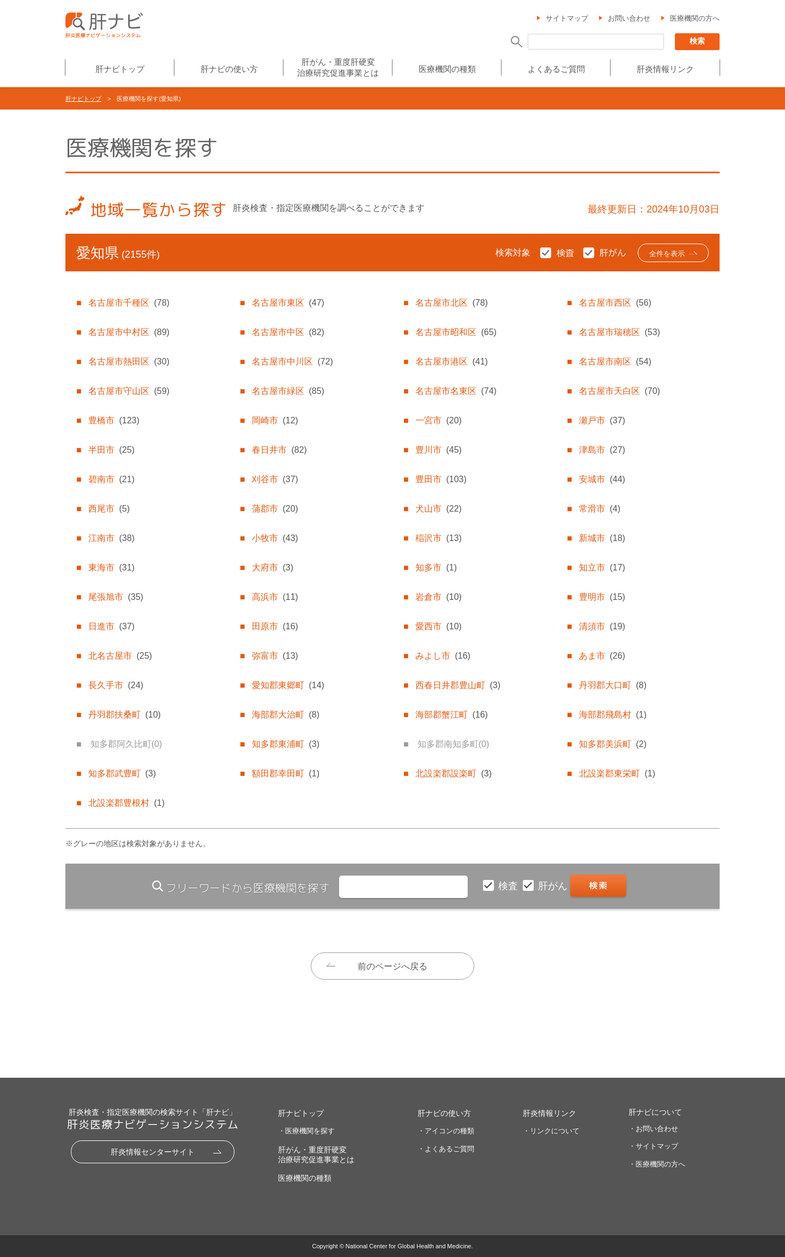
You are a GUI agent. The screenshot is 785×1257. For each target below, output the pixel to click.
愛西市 (438, 626)
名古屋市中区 (288, 332)
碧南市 (111, 479)
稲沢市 (438, 538)
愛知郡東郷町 (288, 685)
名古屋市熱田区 (128, 361)
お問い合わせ (629, 18)
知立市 (602, 567)
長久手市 (115, 685)
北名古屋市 (120, 655)
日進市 (111, 626)
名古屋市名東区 (455, 391)
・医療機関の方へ (657, 1164)
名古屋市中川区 (292, 361)
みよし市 (442, 655)
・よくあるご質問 (446, 1149)
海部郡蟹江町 (451, 714)
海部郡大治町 (285, 714)
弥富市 (275, 655)
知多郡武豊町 (122, 773)
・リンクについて (551, 1131)
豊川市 (438, 449)
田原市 (275, 626)
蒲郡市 (275, 508)
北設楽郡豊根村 (126, 802)
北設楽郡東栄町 (617, 773)
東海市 (111, 567)
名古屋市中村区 (128, 332)
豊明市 (602, 597)
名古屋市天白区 (619, 391)
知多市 (436, 567)
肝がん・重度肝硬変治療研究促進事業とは (338, 67)
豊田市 (440, 479)
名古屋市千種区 (128, 302)
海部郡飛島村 (613, 714)
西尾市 (109, 508)
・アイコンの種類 (446, 1131)
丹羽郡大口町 (613, 685)
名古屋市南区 (615, 361)
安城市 (602, 479)
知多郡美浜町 (613, 744)
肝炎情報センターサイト (153, 1151)
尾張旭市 (115, 597)
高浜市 (275, 597)
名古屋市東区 (288, 302)
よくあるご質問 (556, 69)
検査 (509, 885)
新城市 (602, 538)
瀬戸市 (602, 420)
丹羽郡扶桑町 (124, 714)
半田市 (111, 449)
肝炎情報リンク (665, 69)
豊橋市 (113, 420)
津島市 (602, 449)
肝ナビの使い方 (229, 69)
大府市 (272, 567)
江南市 (111, 538)
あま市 (602, 655)
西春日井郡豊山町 (457, 685)
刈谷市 (275, 479)
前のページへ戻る (392, 966)
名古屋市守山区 (128, 391)
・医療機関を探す (306, 1131)
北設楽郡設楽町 (453, 773)
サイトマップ (567, 18)
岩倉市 (438, 597)
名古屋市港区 (451, 361)
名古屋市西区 (615, 302)
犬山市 (438, 508)
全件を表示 (667, 254)
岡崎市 (275, 420)
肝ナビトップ (119, 69)
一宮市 (438, 420)
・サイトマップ (653, 1146)
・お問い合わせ (653, 1129)
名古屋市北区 (451, 302)
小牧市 (275, 538)
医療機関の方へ (695, 18)
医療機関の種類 (447, 69)
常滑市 (599, 508)
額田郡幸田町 (285, 773)
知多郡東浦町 (285, 744)
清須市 (602, 626)
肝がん (554, 885)
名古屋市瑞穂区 (619, 332)
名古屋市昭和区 (455, 332)
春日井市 (279, 449)
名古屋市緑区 (288, 391)
